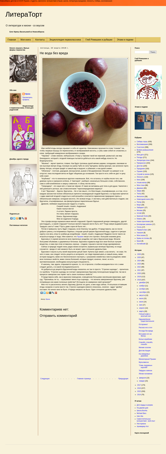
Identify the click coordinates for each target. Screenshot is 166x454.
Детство (140, 166)
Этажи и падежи (125, 40)
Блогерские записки (144, 224)
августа (142, 295)
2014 (139, 395)
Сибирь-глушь (142, 142)
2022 (139, 267)
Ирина (27, 94)
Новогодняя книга (143, 199)
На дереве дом (142, 408)
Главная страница (84, 379)
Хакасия (140, 233)
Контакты (40, 40)
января (142, 381)
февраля (142, 378)
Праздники (141, 169)
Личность (140, 177)
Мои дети (140, 155)
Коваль (139, 219)
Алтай (139, 213)
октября (142, 289)
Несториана (141, 424)
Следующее (45, 379)
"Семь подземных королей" (145, 366)
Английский (141, 244)
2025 (139, 257)
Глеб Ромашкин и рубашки (98, 40)
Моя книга (26, 40)
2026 (139, 254)
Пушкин (80, 237)
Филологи (140, 196)
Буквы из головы (143, 238)
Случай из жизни (143, 174)
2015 (139, 391)
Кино (138, 180)
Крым (139, 241)
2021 (139, 270)
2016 (139, 388)
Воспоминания (142, 144)
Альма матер (142, 183)
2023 (139, 264)
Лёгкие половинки (145, 374)
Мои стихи (141, 185)
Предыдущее (123, 379)
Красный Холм (142, 216)
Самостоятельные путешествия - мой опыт (146, 420)
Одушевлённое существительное (146, 320)
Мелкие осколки (145, 347)
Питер (139, 202)
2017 (139, 385)
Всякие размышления (145, 150)
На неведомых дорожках (144, 355)
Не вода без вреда (146, 331)
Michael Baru (141, 413)
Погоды (139, 157)
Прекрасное (141, 163)
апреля (142, 308)
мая (141, 305)
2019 (139, 277)
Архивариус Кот (143, 426)
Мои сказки (141, 235)
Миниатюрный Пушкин (147, 359)
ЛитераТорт (23, 14)
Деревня (140, 188)
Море (139, 205)
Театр (139, 194)
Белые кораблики (145, 339)
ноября (142, 286)
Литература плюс (143, 160)
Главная (12, 40)
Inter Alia (140, 416)
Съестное (140, 147)
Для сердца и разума (145, 405)
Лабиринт (140, 207)
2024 (139, 261)
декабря (142, 282)
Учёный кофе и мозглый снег (145, 315)
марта (141, 311)
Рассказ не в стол (145, 328)
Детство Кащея (144, 351)
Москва (139, 210)
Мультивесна (144, 362)
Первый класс (142, 230)
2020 (139, 273)
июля (141, 298)
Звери (139, 191)
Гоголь (139, 227)
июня (141, 302)
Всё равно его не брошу (145, 335)
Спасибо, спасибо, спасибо (146, 343)
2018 (139, 280)
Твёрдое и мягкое (145, 371)
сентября (143, 292)
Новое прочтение (143, 221)
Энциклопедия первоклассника (65, 40)
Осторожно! (143, 324)
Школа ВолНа (142, 411)
